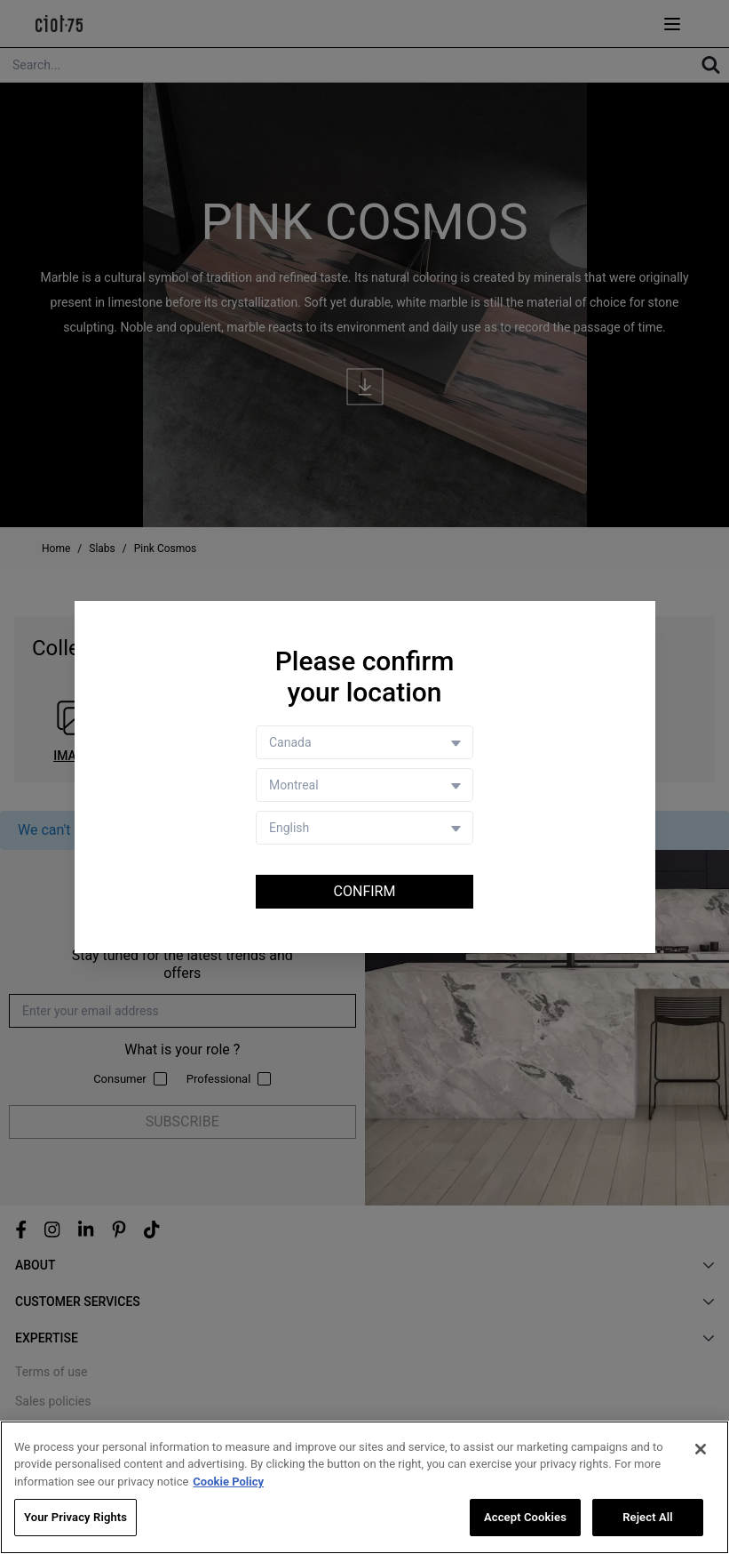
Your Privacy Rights (75, 1517)
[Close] (700, 1449)
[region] (364, 1487)
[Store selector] (364, 785)
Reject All (647, 1517)
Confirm (365, 891)
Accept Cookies (525, 1517)
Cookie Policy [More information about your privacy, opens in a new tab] (228, 1481)
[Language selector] (364, 828)
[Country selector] (364, 742)
